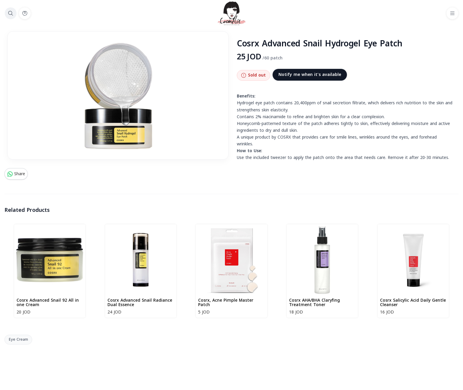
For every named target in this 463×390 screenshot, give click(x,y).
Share (16, 174)
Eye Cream (18, 339)
